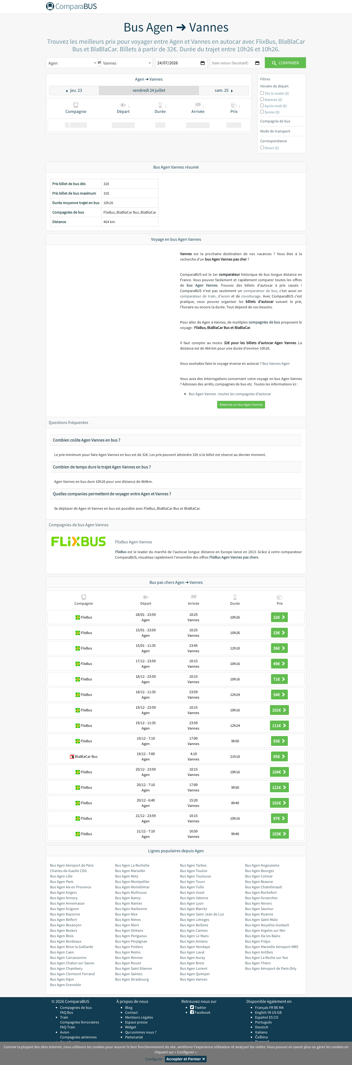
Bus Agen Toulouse (195, 876)
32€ (279, 617)
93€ (279, 741)
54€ (279, 694)
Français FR (264, 1007)
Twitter (200, 1007)
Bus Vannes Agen (276, 363)
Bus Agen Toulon (193, 870)
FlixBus (120, 551)
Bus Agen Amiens (194, 941)
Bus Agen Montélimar (132, 887)
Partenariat (134, 1037)
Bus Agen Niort (127, 925)
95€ (279, 756)
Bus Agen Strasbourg (132, 979)
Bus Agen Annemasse (67, 903)
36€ (279, 648)
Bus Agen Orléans (129, 930)
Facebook (202, 1012)
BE (276, 1007)
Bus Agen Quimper (195, 973)
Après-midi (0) (276, 105)
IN (269, 1012)
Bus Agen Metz (126, 876)
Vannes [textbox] (109, 63)
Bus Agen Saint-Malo (261, 919)
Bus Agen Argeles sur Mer (265, 930)
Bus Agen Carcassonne (68, 957)
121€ (279, 787)
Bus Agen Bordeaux (65, 941)
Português (263, 1022)
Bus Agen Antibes (259, 952)
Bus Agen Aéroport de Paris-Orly (270, 968)
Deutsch (261, 1027)
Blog (128, 1007)
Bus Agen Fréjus (257, 941)
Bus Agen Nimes (128, 919)
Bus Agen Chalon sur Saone (72, 963)
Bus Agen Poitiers (129, 946)
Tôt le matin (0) (277, 93)
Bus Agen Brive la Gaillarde (71, 946)
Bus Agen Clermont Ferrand (72, 973)
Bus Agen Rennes (129, 957)
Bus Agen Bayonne (65, 914)
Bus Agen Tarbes (193, 865)
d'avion (224, 296)
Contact (131, 1012)
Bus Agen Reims (128, 952)
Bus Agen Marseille (130, 870)
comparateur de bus (260, 290)
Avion (64, 1032)
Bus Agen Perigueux (131, 935)
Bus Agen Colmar (259, 876)
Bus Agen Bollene (194, 925)
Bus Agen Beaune (259, 881)
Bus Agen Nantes (128, 903)
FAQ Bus (66, 1012)
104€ (279, 772)
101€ (279, 710)
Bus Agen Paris (61, 881)
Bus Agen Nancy (128, 897)
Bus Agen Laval (192, 952)
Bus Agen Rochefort (261, 892)
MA (281, 1007)
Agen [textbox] (53, 63)
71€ (279, 679)
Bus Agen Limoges (194, 919)
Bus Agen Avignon (64, 908)
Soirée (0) (272, 112)
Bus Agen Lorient (193, 968)
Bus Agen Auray (192, 957)
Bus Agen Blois (62, 935)
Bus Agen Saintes (128, 973)
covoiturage (250, 296)
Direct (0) (272, 147)
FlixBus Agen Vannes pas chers (233, 557)
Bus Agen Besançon (66, 925)
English (261, 1012)
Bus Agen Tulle (192, 887)
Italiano (261, 1032)
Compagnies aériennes (78, 1037)
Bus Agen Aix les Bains (262, 935)
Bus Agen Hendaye (195, 946)
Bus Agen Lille (61, 876)
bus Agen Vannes (202, 285)
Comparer (285, 62)
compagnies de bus (264, 322)
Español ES (264, 1017)
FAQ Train (67, 1027)
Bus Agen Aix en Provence (70, 887)
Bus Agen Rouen (128, 963)
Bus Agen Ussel (192, 892)
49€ (279, 663)
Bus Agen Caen (62, 952)
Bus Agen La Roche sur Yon (266, 957)
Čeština (261, 1037)
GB (279, 1012)
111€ (279, 725)
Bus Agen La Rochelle (132, 865)
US (274, 1012)
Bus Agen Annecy (64, 897)
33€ (279, 632)
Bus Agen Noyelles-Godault (267, 925)
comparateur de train (198, 296)
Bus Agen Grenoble (65, 984)
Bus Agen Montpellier (132, 881)
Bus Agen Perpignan (131, 941)
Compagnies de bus (76, 1007)
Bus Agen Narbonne (131, 908)
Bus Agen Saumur (259, 908)
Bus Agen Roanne (259, 914)
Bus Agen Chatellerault (263, 887)
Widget (130, 1027)
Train (64, 1017)
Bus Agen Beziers (63, 930)
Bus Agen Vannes (193, 979)
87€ (279, 818)
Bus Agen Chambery (66, 968)
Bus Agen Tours (192, 881)
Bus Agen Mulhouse (131, 892)
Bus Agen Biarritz (193, 908)
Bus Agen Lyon (192, 903)
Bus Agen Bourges (259, 870)
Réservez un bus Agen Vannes (241, 404)
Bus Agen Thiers (258, 963)
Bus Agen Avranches (261, 897)
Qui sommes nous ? (141, 1032)
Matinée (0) (273, 99)
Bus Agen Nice (126, 914)
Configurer (153, 1059)
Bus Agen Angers (63, 892)
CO (275, 1017)
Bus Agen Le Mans (194, 935)
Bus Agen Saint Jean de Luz (202, 914)
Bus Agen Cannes (194, 930)
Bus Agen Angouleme (262, 865)
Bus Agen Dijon (62, 979)
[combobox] (72, 62)
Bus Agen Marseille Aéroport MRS (271, 946)
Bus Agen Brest (192, 963)
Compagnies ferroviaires (79, 1022)
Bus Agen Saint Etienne (133, 968)
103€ (279, 833)
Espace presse (136, 1022)
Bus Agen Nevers (258, 903)
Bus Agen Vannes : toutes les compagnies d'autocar (230, 393)
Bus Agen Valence (194, 897)
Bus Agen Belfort (63, 919)
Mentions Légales (139, 1017)
